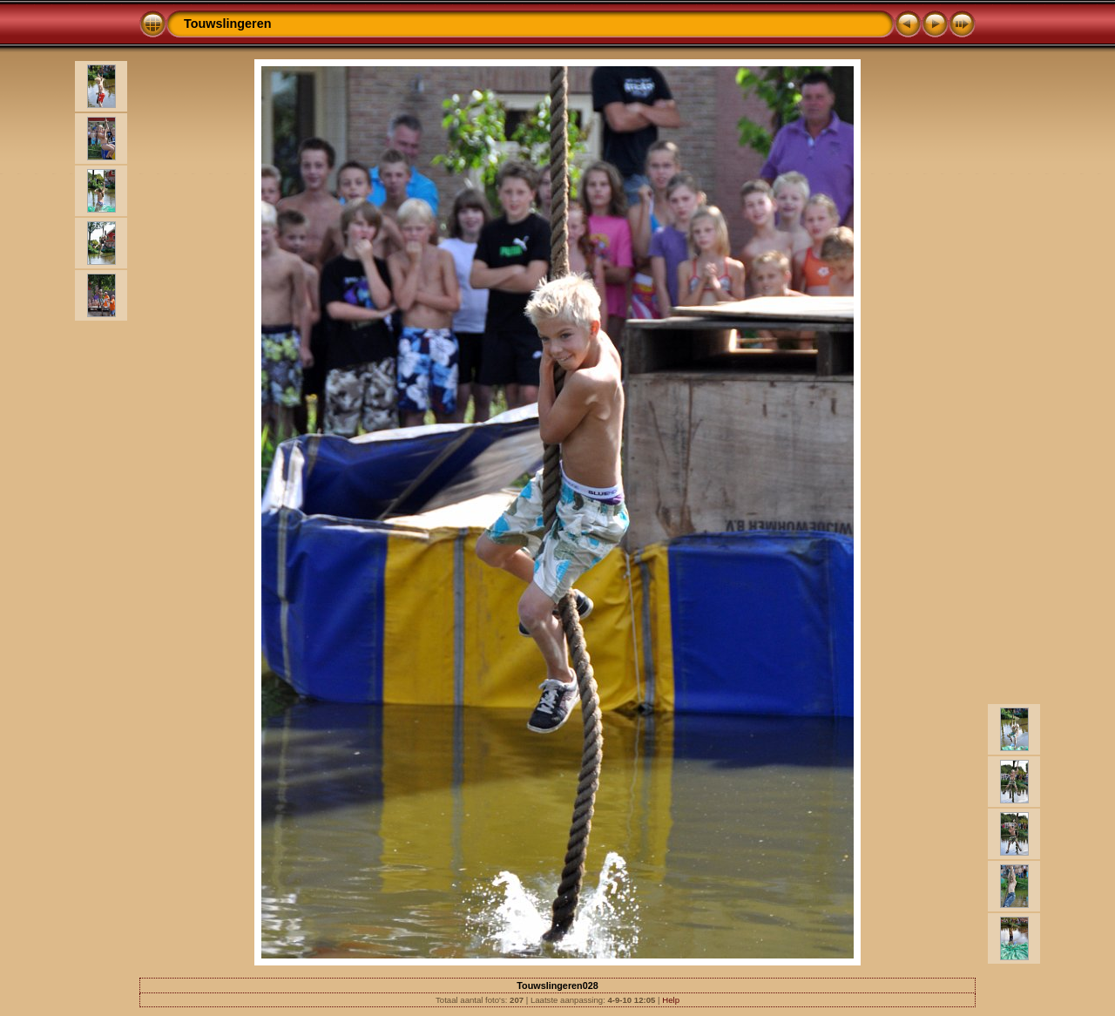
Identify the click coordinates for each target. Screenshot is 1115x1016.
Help (670, 1000)
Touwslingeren (227, 23)
